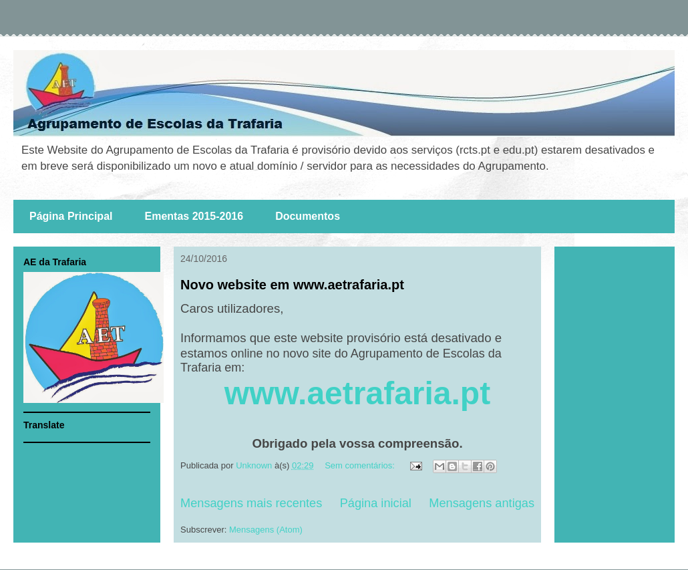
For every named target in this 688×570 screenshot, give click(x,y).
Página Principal (70, 216)
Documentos (307, 216)
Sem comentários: (361, 465)
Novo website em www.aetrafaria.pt (292, 284)
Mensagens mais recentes (251, 503)
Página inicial (375, 503)
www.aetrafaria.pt (357, 393)
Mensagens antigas (481, 503)
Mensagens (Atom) (266, 530)
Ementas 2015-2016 (193, 216)
